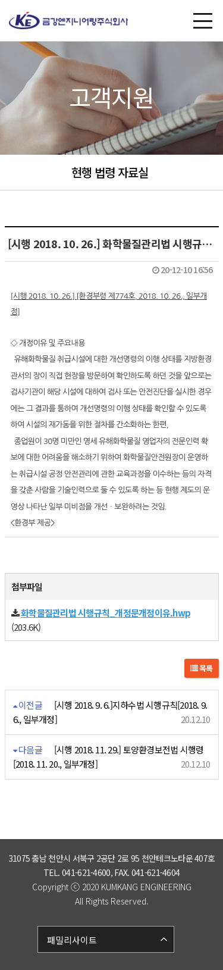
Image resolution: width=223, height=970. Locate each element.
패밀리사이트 (72, 940)
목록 (201, 668)
